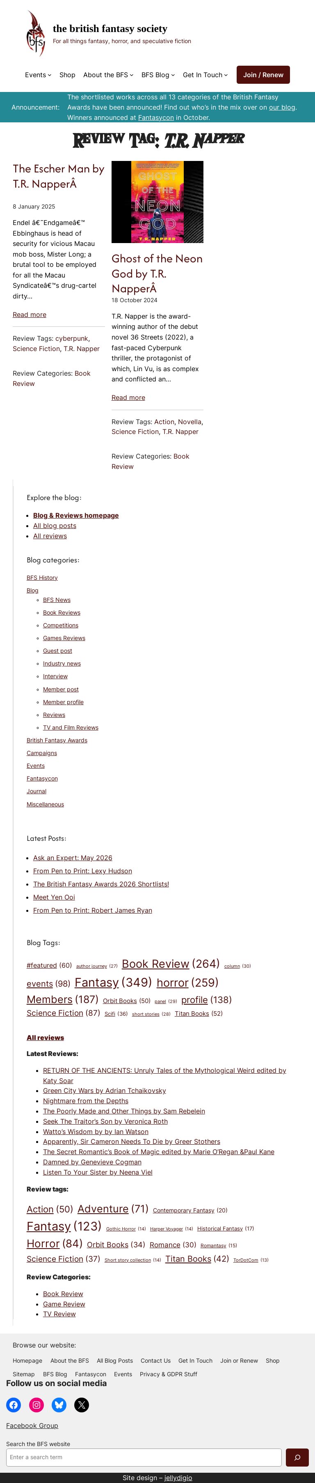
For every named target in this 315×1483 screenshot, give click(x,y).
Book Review (63, 1294)
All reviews (50, 536)
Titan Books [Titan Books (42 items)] (197, 1258)
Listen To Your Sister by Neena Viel (98, 1172)
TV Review (59, 1314)
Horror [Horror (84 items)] (55, 1243)
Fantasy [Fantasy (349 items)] (114, 982)
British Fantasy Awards (57, 740)
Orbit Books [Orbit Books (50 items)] (127, 1001)
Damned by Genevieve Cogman (92, 1162)
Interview (55, 676)
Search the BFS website (38, 1444)
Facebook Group (32, 1425)
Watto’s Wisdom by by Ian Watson (95, 1131)
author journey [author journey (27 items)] (97, 966)
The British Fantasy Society (110, 28)
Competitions (60, 625)
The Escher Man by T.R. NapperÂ (59, 176)
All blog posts (54, 525)
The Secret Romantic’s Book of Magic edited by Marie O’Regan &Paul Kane (158, 1152)
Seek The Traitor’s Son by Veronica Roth (105, 1121)
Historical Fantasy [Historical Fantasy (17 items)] (225, 1229)
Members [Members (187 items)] (63, 999)
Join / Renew (263, 75)
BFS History (42, 577)
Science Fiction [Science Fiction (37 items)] (63, 1259)
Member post (61, 689)
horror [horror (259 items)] (188, 983)
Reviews (54, 715)
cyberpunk (71, 338)
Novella (189, 422)
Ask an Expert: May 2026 (72, 858)
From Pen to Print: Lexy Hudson (82, 871)
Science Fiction (36, 348)
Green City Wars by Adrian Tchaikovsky (104, 1090)
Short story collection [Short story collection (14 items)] (133, 1260)
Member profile (63, 702)
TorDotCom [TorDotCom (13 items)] (251, 1260)
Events (36, 765)
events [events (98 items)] (49, 984)
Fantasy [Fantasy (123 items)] (64, 1226)
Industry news (62, 663)
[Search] (297, 1457)
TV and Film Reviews (70, 727)
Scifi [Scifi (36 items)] (116, 1014)
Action (164, 422)
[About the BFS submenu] (132, 75)
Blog (33, 590)
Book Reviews (61, 612)
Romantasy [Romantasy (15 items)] (219, 1245)
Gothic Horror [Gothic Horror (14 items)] (126, 1229)
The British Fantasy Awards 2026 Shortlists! (101, 884)
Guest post (57, 650)
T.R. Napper (82, 348)
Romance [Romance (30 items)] (173, 1244)
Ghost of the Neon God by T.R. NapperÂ (157, 273)
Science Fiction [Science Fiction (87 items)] (63, 1013)
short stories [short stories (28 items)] (151, 1014)
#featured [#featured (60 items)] (49, 965)
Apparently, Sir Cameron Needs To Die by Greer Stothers (131, 1141)
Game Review (64, 1304)
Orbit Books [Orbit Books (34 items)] (116, 1245)
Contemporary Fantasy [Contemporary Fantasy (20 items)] (190, 1210)
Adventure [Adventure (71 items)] (113, 1209)
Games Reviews (64, 638)
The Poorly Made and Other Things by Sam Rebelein (124, 1111)
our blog (282, 107)
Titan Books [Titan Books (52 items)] (199, 1014)
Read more (29, 314)
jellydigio (178, 1478)
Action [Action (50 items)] (50, 1210)
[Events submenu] (50, 75)
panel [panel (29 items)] (166, 1001)
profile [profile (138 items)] (206, 1000)
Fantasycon (156, 117)
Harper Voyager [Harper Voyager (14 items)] (171, 1229)
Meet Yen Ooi (54, 897)
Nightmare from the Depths (85, 1101)
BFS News (57, 600)
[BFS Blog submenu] (173, 75)
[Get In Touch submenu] (226, 75)
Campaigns (42, 753)
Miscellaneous (45, 804)
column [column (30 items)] (237, 966)
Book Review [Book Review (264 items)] (171, 964)
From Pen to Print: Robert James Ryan (92, 910)
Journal (36, 791)
